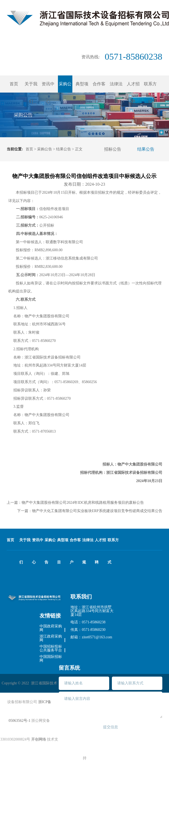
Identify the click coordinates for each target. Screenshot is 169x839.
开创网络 (38, 739)
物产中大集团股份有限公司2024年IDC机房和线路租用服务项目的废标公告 (83, 503)
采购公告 (44, 149)
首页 (14, 84)
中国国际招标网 (51, 658)
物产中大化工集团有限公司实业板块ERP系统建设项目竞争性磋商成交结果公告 (97, 511)
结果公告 (63, 149)
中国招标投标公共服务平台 (51, 648)
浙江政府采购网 (51, 638)
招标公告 (112, 149)
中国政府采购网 (51, 628)
